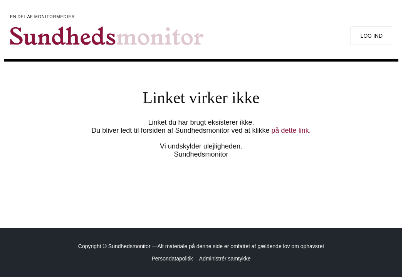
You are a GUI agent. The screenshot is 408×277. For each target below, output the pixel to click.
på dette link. (291, 130)
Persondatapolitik (172, 258)
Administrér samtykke (225, 258)
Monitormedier (54, 16)
